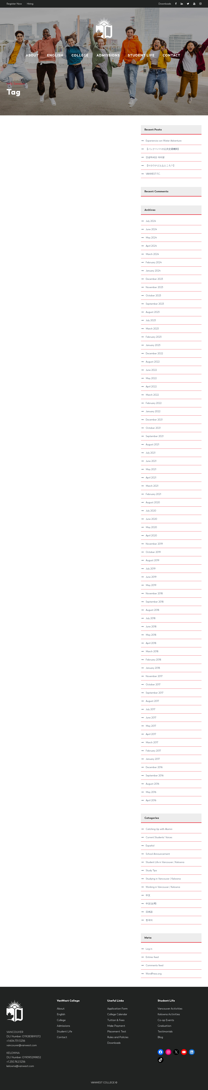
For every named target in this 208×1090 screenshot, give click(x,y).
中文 (148, 895)
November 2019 (154, 543)
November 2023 (154, 287)
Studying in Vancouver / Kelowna (163, 878)
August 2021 (152, 444)
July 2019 (151, 568)
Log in (149, 948)
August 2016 (152, 783)
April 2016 (151, 800)
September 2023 (155, 303)
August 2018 (152, 610)
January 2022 (153, 411)
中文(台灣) (151, 903)
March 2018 (152, 651)
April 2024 (151, 245)
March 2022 (152, 394)
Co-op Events (166, 1020)
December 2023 (154, 278)
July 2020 (151, 510)
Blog (160, 1037)
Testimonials (165, 1031)
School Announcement (158, 853)
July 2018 (151, 618)
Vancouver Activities (170, 1008)
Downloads (164, 3)
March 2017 (152, 742)
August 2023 (153, 312)
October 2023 (153, 295)
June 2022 (151, 370)
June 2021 (151, 461)
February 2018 (153, 659)
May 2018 (151, 634)
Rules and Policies (117, 1037)
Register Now (14, 3)
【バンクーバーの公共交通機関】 (163, 149)
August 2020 (153, 502)
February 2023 (154, 336)
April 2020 (151, 535)
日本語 (149, 911)
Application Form (117, 1008)
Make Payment (116, 1026)
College (80, 55)
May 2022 (151, 378)
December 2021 (154, 419)
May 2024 (151, 237)
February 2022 (154, 403)
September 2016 (154, 775)
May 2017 (151, 725)
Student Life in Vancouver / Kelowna (165, 862)
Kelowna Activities (169, 1014)
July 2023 (151, 320)
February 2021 (153, 494)
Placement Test (116, 1031)
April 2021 (151, 477)
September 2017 (154, 692)
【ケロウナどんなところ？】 (160, 165)
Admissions (108, 55)
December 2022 (154, 353)
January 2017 (153, 758)
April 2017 (151, 734)
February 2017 (153, 750)
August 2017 (152, 701)
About (32, 55)
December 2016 (154, 767)
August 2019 (152, 560)
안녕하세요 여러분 (155, 157)
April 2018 (151, 643)
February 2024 (154, 262)
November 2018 (154, 593)
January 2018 (153, 667)
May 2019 (151, 585)
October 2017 (153, 684)
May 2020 (151, 527)
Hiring (30, 3)
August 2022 (153, 361)
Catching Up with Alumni (159, 829)
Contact (171, 55)
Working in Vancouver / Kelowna (163, 887)
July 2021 (150, 452)
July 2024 (151, 221)
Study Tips (151, 870)
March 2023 (152, 328)
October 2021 (153, 427)
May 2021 (151, 469)
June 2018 (151, 626)
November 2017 (154, 676)
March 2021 (152, 485)
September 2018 (155, 601)
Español (150, 845)
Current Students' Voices (159, 837)
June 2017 (151, 717)
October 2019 (153, 552)
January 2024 (153, 270)
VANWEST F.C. (153, 173)
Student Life (141, 55)
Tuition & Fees (115, 1020)
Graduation (164, 1026)
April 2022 (151, 386)
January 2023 (153, 345)
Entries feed (152, 957)
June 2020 (151, 518)
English (55, 55)
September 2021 (154, 436)
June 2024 (151, 229)
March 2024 (152, 254)
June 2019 (151, 576)
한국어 (149, 920)
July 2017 (150, 709)
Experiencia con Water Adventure (164, 140)
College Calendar (117, 1014)
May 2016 (151, 792)
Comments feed (154, 965)
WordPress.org (154, 973)
